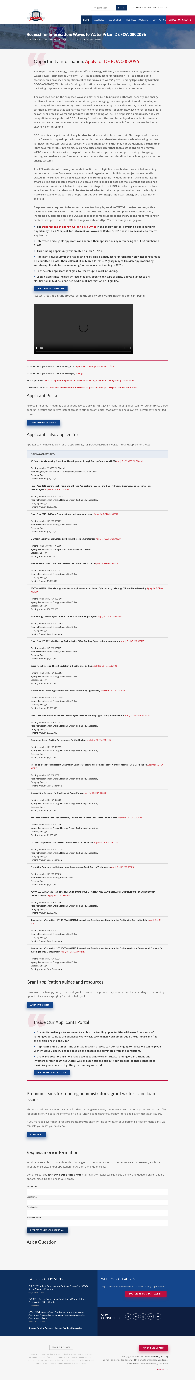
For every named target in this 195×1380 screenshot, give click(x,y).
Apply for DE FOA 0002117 (73, 951)
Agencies (99, 19)
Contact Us (159, 19)
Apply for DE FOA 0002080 (112, 690)
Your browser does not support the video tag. (83, 329)
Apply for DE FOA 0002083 (105, 666)
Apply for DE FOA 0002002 (130, 817)
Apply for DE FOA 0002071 (133, 641)
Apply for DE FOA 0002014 (137, 715)
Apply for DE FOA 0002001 (95, 793)
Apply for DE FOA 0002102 (123, 867)
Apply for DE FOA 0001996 (99, 740)
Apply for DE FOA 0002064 (110, 616)
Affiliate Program (142, 8)
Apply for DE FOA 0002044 (57, 489)
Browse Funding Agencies (41, 1328)
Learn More (36, 1134)
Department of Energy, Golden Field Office (63, 39)
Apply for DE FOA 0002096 (112, 61)
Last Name (32, 1197)
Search (121, 7)
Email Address (33, 1207)
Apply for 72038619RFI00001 (129, 461)
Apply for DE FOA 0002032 (107, 563)
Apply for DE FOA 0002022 (106, 514)
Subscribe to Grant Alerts (146, 1294)
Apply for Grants (180, 20)
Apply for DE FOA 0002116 (106, 842)
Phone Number (34, 1217)
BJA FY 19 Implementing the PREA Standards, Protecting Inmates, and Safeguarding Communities (89, 380)
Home (86, 19)
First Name (32, 1186)
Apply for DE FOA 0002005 (60, 895)
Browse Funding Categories (68, 1328)
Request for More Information (47, 1230)
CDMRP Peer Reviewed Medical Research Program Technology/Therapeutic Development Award (92, 387)
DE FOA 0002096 (93, 39)
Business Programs (137, 19)
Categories (115, 19)
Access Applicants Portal (52, 1072)
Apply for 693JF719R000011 (108, 538)
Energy (36, 39)
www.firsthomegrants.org (156, 1356)
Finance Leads (160, 8)
